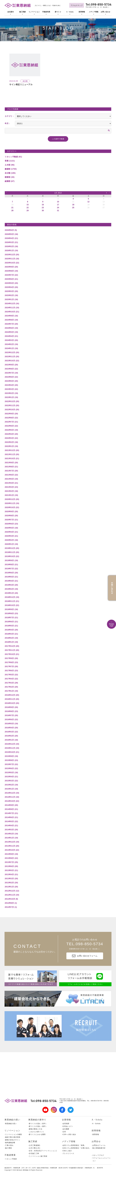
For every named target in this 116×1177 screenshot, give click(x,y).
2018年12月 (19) (12, 597)
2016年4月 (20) (11, 728)
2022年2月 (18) (11, 442)
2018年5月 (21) (11, 626)
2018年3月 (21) (11, 634)
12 (88, 202)
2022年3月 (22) (11, 438)
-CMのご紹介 (67, 1151)
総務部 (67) (9, 181)
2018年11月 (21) (12, 601)
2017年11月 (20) (12, 650)
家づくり (58, 12)
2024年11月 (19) (12, 308)
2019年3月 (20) (11, 585)
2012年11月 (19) (12, 895)
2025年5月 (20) (11, 283)
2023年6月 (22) (11, 377)
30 (43, 210)
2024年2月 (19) (11, 344)
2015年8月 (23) (11, 760)
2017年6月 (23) (11, 671)
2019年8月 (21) (11, 565)
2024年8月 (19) (11, 320)
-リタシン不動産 (11, 1159)
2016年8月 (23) (11, 711)
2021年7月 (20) (11, 471)
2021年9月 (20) (11, 463)
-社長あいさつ (67, 1126)
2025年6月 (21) (11, 279)
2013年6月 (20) (11, 866)
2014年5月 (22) (11, 821)
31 (58, 210)
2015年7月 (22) (11, 764)
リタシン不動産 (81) (13, 157)
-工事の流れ (9, 1145)
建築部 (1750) (11, 169)
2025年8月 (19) (11, 271)
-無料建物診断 (10, 1142)
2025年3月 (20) (11, 291)
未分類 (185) (10, 173)
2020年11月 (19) (12, 503)
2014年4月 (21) (11, 826)
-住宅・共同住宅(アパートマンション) (42, 1151)
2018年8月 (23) (11, 613)
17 (58, 205)
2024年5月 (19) (11, 332)
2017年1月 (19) (11, 691)
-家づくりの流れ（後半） (37, 1126)
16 (43, 205)
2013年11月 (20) (12, 846)
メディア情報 (93, 12)
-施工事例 (8, 1148)
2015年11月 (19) (12, 748)
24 (58, 208)
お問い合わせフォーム (84, 956)
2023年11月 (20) (12, 357)
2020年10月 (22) (12, 507)
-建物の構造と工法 (35, 1129)
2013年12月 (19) (12, 842)
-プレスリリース (68, 1153)
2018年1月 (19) (11, 642)
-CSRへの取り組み (69, 1134)
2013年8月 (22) (11, 858)
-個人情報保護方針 (99, 1148)
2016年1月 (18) (11, 740)
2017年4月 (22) (11, 679)
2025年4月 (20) (11, 287)
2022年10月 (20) (12, 410)
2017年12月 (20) (12, 646)
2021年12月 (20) (12, 450)
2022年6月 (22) (11, 426)
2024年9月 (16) (11, 316)
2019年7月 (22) (11, 569)
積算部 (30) (9, 177)
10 (58, 202)
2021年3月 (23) (11, 487)
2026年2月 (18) (11, 246)
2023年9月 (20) (11, 365)
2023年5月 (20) (11, 381)
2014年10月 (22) (12, 801)
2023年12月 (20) (12, 352)
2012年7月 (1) (11, 907)
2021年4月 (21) (11, 483)
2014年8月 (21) (11, 809)
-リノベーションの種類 (13, 1134)
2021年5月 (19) (11, 479)
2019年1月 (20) (11, 593)
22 (28, 208)
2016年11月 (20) (12, 699)
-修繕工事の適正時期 (12, 1137)
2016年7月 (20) (11, 715)
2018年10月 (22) (12, 605)
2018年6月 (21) (11, 622)
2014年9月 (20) (11, 805)
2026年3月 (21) (11, 242)
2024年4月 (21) (11, 336)
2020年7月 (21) (11, 520)
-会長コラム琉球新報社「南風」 (74, 1145)
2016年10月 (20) (12, 703)
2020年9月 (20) (11, 511)
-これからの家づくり (36, 1132)
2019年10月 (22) (12, 556)
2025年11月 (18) (12, 259)
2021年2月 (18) (11, 491)
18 (73, 205)
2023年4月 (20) (11, 385)
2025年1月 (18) (11, 299)
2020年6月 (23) (11, 524)
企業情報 (66, 1120)
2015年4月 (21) (11, 777)
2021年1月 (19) (11, 495)
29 (28, 210)
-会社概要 (65, 1129)
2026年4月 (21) (11, 238)
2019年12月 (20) (12, 548)
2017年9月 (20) (11, 658)
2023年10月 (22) (12, 361)
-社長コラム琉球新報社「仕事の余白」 (76, 1148)
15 (28, 205)
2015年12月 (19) (12, 744)
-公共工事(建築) (34, 1145)
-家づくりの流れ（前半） (37, 1123)
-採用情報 (95, 1134)
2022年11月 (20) (12, 405)
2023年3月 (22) (11, 389)
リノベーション (34, 12)
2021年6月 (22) (11, 475)
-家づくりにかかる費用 (37, 1134)
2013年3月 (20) (11, 879)
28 (12, 210)
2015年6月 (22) (11, 768)
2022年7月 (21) (11, 422)
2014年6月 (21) (11, 817)
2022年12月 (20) (12, 401)
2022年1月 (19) (11, 446)
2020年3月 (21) (11, 536)
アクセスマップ (77, 5)
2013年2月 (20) (11, 883)
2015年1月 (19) (11, 789)
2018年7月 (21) (11, 618)
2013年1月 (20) (11, 887)
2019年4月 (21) (11, 581)
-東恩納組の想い (11, 1123)
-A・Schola (96, 1123)
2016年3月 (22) (11, 732)
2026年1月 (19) (11, 250)
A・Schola (70, 12)
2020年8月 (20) (11, 516)
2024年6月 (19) (11, 328)
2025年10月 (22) (12, 263)
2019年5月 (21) (11, 577)
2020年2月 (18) (11, 540)
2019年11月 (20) (12, 552)
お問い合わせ (105, 12)
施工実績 (22, 12)
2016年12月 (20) (12, 695)
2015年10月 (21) (12, 752)
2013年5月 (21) (11, 870)
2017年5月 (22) (11, 675)
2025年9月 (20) (11, 267)
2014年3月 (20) (11, 830)
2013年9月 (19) (11, 854)
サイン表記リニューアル (21, 84)
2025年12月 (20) (12, 255)
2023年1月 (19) (11, 397)
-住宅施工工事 (33, 1153)
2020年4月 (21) (11, 532)
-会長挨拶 (65, 1123)
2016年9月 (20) (11, 707)
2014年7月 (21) (11, 813)
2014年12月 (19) (12, 793)
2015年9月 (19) (11, 756)
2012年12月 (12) (12, 891)
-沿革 (64, 1132)
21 (12, 208)
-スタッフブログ (98, 1155)
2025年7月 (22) (11, 275)
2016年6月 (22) (11, 719)
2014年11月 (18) (12, 797)
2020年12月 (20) (12, 499)
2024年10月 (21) (12, 312)
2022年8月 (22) (11, 418)
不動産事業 (10, 1155)
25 (73, 208)
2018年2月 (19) (11, 638)
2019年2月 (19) (11, 589)
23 (43, 208)
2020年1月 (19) (11, 544)
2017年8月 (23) (11, 662)
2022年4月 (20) (11, 434)
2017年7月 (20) (11, 666)
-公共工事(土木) (34, 1148)
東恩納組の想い (12, 1120)
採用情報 (82, 12)
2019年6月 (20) (11, 573)
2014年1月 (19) (11, 838)
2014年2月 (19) (11, 834)
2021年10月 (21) (12, 458)
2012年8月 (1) (11, 903)
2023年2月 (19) (11, 393)
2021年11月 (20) (12, 454)
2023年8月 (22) (11, 369)
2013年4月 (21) (11, 874)
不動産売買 (46, 12)
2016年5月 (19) (11, 724)
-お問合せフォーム (99, 1145)
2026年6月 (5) (11, 230)
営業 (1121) (10, 161)
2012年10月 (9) (11, 899)
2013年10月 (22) (12, 850)
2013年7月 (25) (11, 862)
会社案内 (10, 12)
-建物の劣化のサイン (12, 1140)
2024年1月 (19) (11, 348)
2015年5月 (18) (11, 772)
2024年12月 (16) (12, 304)
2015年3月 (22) (11, 781)
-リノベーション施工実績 (37, 1156)
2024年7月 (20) (11, 324)
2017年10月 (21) (12, 654)
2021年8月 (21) (11, 467)
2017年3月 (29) (11, 683)
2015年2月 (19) (11, 785)
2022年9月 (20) (11, 414)
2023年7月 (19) (11, 373)
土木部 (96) (9, 165)
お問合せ (96, 1141)
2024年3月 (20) (11, 340)
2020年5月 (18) (11, 528)
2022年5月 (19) (11, 430)
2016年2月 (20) (11, 736)
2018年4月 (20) (11, 630)
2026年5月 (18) (11, 234)
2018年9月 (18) (11, 609)
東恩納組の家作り (37, 1120)
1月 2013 (58, 193)
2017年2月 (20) (11, 687)
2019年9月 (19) (11, 560)
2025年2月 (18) (11, 295)
